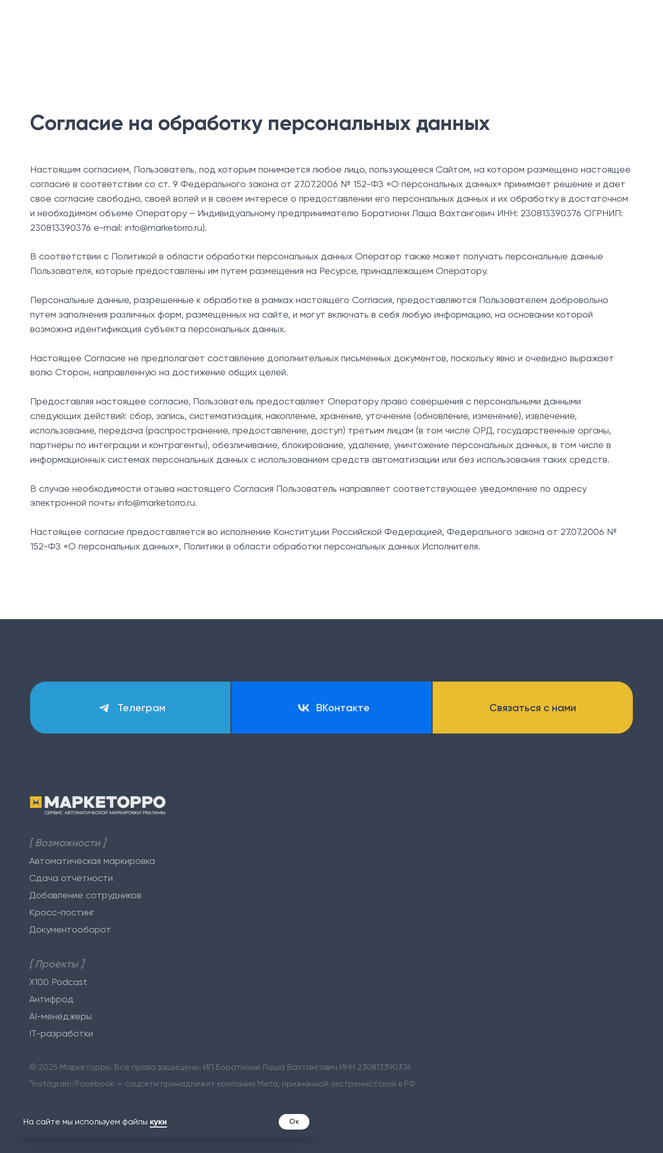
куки (158, 1121)
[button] (533, 709)
